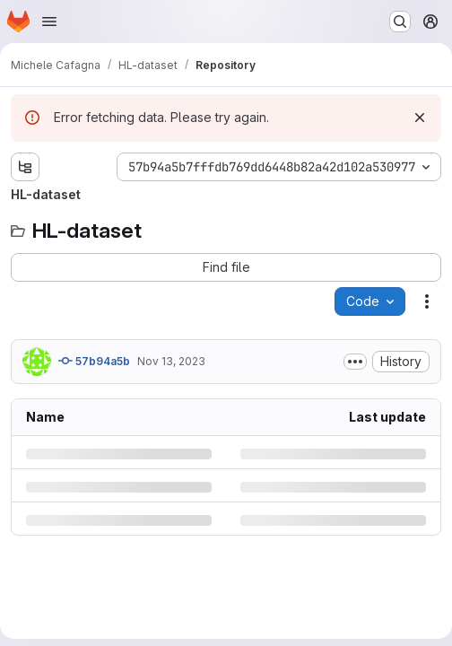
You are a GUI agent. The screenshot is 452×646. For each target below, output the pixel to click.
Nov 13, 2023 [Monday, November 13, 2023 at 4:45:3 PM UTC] (171, 361)
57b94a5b (94, 361)
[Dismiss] (419, 117)
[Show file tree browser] (25, 167)
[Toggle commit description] (355, 362)
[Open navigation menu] (49, 21)
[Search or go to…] (400, 21)
